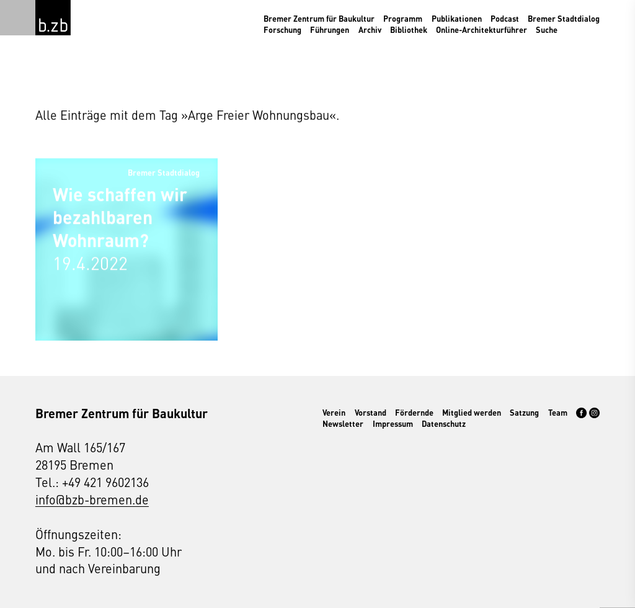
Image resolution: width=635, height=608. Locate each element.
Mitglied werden (471, 412)
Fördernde (414, 412)
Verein (333, 412)
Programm (402, 18)
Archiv (369, 29)
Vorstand (370, 412)
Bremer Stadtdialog (564, 18)
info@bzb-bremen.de (92, 499)
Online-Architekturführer (481, 29)
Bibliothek (408, 29)
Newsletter (342, 423)
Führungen (329, 29)
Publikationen (457, 18)
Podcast (505, 18)
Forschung (282, 29)
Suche (546, 29)
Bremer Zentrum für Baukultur (319, 18)
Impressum (393, 423)
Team (557, 412)
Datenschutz (444, 423)
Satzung (524, 412)
